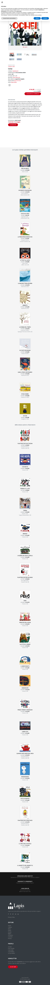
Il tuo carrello (11, 948)
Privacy (10, 938)
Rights (9, 933)
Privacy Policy (11, 917)
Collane (10, 927)
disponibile (14, 82)
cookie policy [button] (18, 11)
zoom (25, 34)
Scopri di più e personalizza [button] (9, 18)
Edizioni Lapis (27, 979)
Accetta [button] (45, 18)
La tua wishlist (11, 953)
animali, (11, 122)
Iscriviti (12, 967)
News (9, 929)
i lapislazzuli (15, 71)
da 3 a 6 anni (17, 80)
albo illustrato (16, 77)
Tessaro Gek (11, 66)
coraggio (17, 122)
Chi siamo (10, 935)
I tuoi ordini (10, 950)
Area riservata (25, 977)
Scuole (9, 932)
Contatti (10, 937)
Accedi (9, 947)
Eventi (9, 930)
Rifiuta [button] (37, 18)
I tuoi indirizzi (11, 951)
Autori (9, 925)
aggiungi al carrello (33, 93)
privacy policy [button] (40, 8)
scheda (13, 124)
